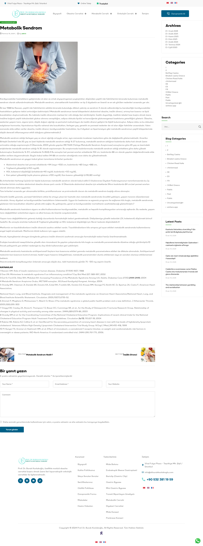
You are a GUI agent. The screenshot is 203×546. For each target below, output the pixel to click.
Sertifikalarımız (85, 482)
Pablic (168, 95)
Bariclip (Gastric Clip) (116, 476)
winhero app (171, 106)
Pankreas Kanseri (114, 518)
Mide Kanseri (112, 512)
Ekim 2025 (172, 39)
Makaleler (83, 500)
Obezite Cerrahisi (76, 13)
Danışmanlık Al (176, 13)
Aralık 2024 (173, 42)
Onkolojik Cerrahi (127, 13)
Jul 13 (81, 318)
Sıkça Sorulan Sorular (88, 476)
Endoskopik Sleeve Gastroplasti (121, 470)
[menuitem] (168, 3)
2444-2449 (134, 277)
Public (168, 100)
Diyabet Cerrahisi (114, 506)
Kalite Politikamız (86, 470)
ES (167, 86)
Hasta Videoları (85, 506)
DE (167, 84)
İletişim (145, 13)
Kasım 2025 (173, 36)
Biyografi (57, 13)
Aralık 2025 (173, 34)
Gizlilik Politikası (86, 488)
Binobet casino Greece (175, 76)
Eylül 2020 (172, 47)
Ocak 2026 (173, 31)
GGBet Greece (172, 92)
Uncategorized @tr (8, 22)
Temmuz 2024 (174, 44)
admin (24, 33)
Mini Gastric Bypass (116, 488)
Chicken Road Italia (174, 78)
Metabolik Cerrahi (102, 13)
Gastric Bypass (113, 482)
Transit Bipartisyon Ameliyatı (120, 494)
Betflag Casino (172, 73)
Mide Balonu (112, 464)
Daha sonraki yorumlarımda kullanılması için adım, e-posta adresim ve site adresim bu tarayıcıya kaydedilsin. (56, 422)
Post (167, 97)
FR (167, 89)
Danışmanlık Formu (87, 494)
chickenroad (171, 81)
